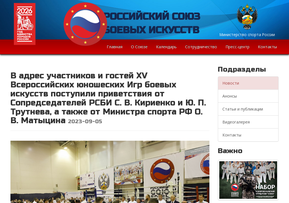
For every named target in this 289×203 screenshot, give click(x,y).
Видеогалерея (236, 122)
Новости (230, 83)
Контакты (267, 46)
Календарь (166, 46)
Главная (114, 46)
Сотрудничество (201, 46)
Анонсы (229, 96)
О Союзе (139, 46)
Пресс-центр (237, 46)
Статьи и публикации (242, 109)
